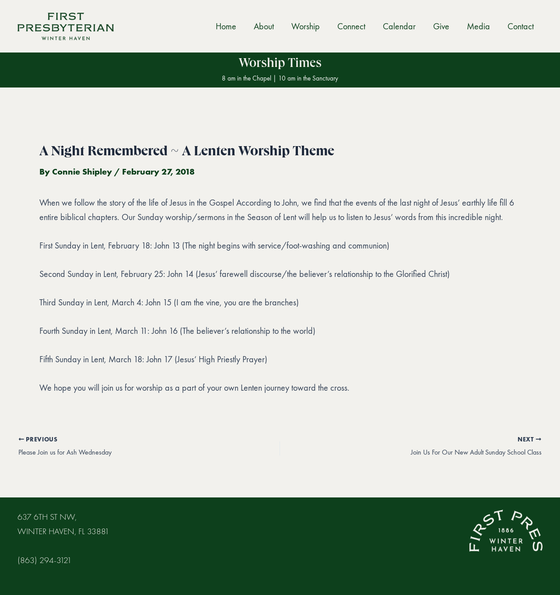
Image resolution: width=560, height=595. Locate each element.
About (264, 26)
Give (441, 26)
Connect (351, 26)
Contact (521, 26)
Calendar (399, 26)
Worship (305, 26)
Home (226, 26)
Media (478, 26)
